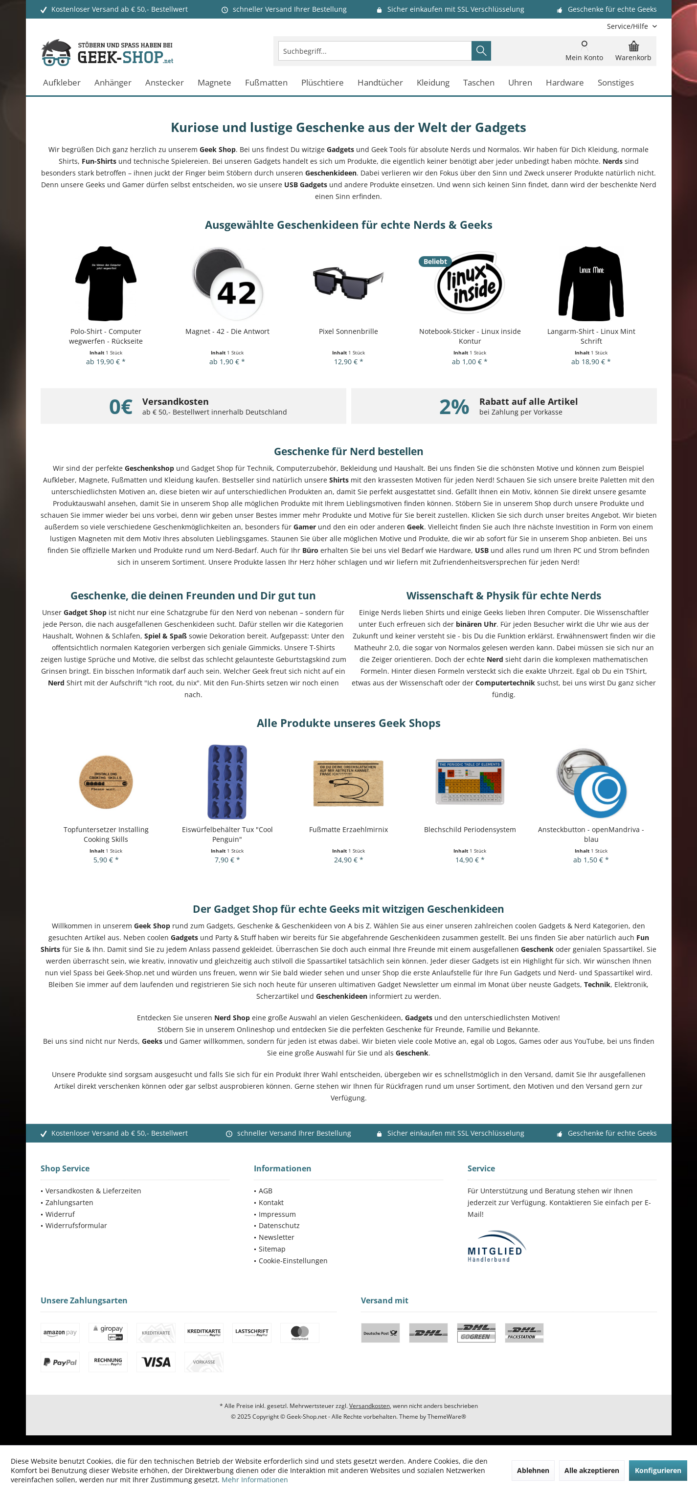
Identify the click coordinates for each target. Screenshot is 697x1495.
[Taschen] (478, 82)
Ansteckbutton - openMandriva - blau (591, 834)
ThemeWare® (446, 1416)
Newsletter (276, 1237)
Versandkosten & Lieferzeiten (93, 1190)
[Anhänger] (113, 82)
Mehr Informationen (255, 1479)
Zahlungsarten (69, 1202)
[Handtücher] (380, 82)
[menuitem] (628, 26)
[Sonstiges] (616, 82)
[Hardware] (565, 82)
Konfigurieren (658, 1470)
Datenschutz (279, 1225)
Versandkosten (369, 1406)
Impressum (277, 1214)
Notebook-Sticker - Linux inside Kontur (470, 336)
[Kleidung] (433, 82)
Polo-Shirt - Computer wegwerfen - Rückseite (106, 336)
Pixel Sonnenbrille (348, 331)
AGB (265, 1190)
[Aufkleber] (62, 82)
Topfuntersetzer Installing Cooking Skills (106, 834)
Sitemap (272, 1248)
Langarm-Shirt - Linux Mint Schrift (591, 336)
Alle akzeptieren (591, 1470)
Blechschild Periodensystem (470, 829)
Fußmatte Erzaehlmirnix (348, 829)
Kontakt (271, 1202)
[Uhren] (520, 82)
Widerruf (60, 1214)
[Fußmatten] (266, 82)
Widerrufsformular (76, 1225)
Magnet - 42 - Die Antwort (227, 331)
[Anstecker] (164, 82)
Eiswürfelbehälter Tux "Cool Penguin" (227, 834)
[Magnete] (214, 82)
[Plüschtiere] (322, 82)
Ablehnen (533, 1470)
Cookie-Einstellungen (293, 1260)
